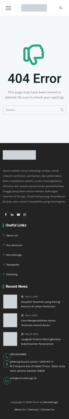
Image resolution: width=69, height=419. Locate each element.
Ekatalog (11, 274)
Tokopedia (12, 264)
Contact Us (47, 409)
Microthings (14, 255)
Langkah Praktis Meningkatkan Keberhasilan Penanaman (41, 341)
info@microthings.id (23, 378)
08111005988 (18, 354)
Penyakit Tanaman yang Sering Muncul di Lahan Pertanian (40, 304)
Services (33, 409)
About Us (12, 235)
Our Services (14, 245)
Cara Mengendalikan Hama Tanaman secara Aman (38, 323)
